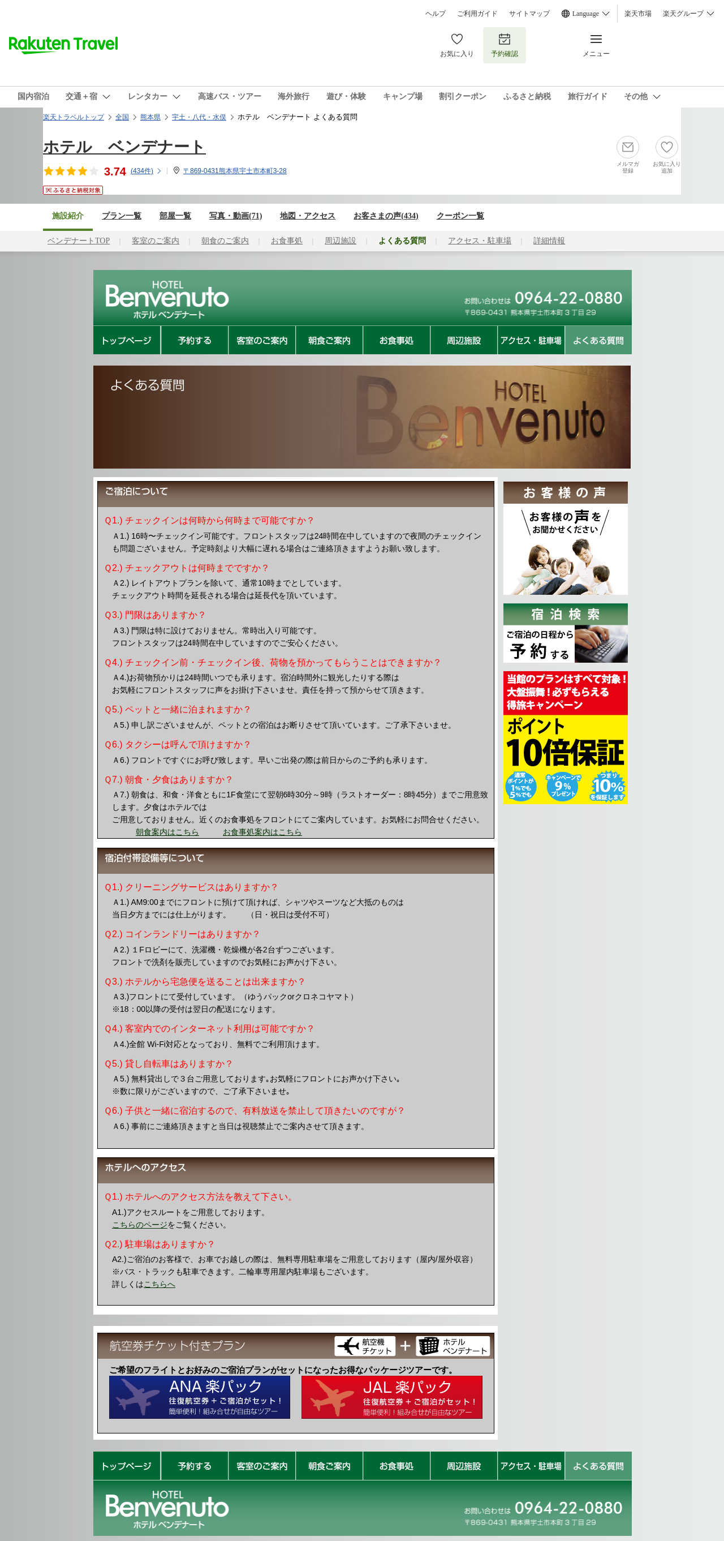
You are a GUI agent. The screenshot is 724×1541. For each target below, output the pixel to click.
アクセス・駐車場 (479, 241)
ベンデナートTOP (79, 241)
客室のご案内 (155, 241)
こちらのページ (139, 1224)
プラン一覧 (121, 216)
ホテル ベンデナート (124, 147)
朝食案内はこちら (167, 831)
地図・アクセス (307, 216)
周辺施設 (340, 241)
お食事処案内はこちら (262, 831)
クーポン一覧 (460, 216)
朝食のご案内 (225, 241)
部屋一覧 (175, 216)
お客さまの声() (386, 216)
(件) (146, 171)
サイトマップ (529, 14)
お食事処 (287, 241)
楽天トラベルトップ (73, 117)
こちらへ (159, 1284)
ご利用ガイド (477, 14)
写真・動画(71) (235, 216)
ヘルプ (435, 14)
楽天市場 (638, 14)
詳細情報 (549, 241)
